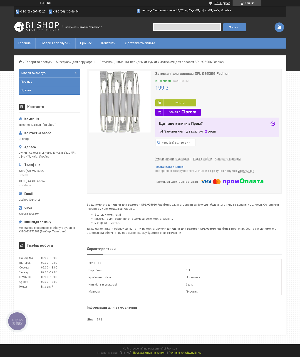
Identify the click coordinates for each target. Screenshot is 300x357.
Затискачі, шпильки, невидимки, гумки (128, 62)
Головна (24, 43)
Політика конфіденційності (186, 352)
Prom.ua (171, 348)
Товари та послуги (54, 43)
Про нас (86, 43)
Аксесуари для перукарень (76, 62)
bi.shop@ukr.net (29, 199)
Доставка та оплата (140, 43)
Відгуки (26, 90)
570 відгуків (222, 3)
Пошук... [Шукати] (234, 27)
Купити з (182, 112)
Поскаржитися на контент (149, 352)
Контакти (108, 43)
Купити (180, 103)
